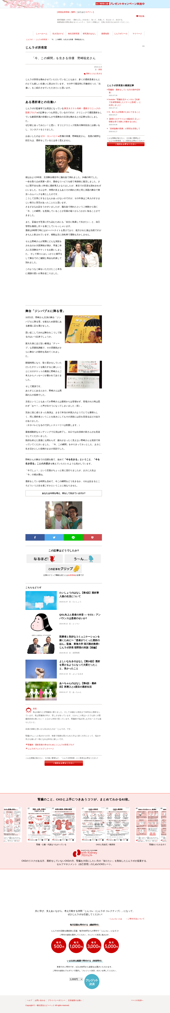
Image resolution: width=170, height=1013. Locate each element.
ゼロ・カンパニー (50, 136)
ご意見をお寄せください (63, 763)
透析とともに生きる (94, 74)
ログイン (89, 12)
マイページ (137, 33)
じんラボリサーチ (89, 28)
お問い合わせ (40, 1000)
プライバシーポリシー (56, 1000)
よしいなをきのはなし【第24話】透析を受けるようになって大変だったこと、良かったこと (79, 665)
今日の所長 (108, 28)
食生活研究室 (73, 33)
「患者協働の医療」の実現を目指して (124, 128)
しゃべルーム (41, 33)
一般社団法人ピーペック (45, 1005)
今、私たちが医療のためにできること (124, 112)
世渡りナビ (42, 28)
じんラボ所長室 (66, 28)
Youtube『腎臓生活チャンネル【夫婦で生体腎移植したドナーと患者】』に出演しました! (124, 102)
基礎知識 (105, 33)
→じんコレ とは (115, 919)
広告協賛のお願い (75, 1000)
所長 (100, 69)
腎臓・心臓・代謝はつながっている (57, 826)
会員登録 (71, 575)
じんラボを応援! (132, 28)
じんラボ (29, 39)
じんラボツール (120, 33)
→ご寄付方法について (135, 919)
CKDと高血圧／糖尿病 (111, 826)
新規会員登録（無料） (67, 12)
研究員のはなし (89, 33)
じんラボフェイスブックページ (41, 749)
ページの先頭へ (137, 1000)
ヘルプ (29, 1000)
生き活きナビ (58, 33)
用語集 (142, 16)
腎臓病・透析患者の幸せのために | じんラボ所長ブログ (51, 745)
